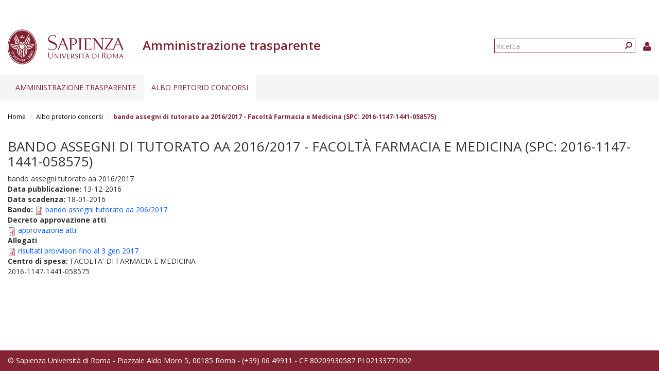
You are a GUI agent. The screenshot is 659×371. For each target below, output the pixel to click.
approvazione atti (47, 230)
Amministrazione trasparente (75, 87)
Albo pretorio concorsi (199, 87)
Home (17, 116)
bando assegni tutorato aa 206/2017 (106, 209)
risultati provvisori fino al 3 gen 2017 (78, 251)
